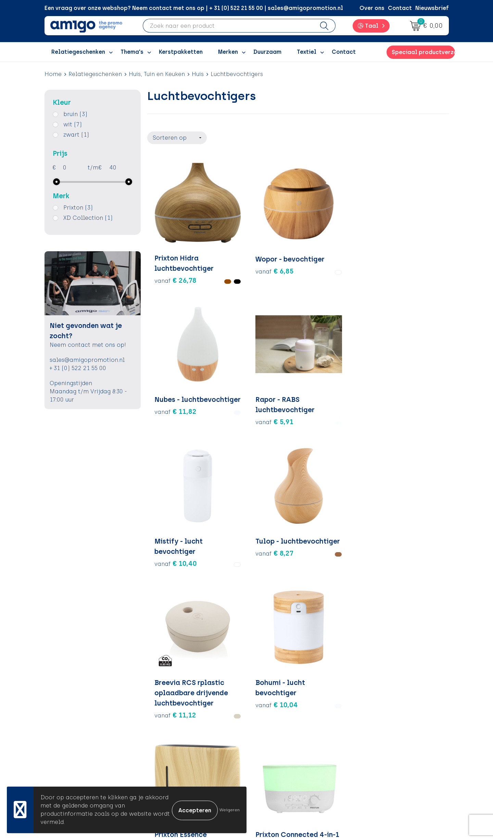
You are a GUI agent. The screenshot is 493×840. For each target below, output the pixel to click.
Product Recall (278, 747)
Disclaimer (371, 737)
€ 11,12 (326, 399)
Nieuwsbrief (432, 8)
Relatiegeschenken (95, 74)
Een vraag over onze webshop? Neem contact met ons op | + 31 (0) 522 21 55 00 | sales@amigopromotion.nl (194, 8)
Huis (198, 74)
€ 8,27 (249, 369)
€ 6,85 (249, 254)
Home (53, 74)
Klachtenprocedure (284, 737)
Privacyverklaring (381, 727)
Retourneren (274, 727)
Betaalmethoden (281, 716)
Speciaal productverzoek (423, 52)
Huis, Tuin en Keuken (157, 74)
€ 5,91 (399, 254)
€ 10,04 (401, 369)
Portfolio (170, 758)
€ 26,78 (175, 254)
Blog (163, 768)
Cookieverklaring (380, 716)
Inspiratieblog (177, 716)
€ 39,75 (250, 535)
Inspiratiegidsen (180, 727)
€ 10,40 (175, 369)
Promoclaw (173, 737)
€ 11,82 (326, 254)
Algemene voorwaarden (390, 706)
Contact (400, 8)
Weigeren (229, 809)
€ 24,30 (175, 514)
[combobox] (228, 26)
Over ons (371, 8)
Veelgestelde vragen (186, 778)
